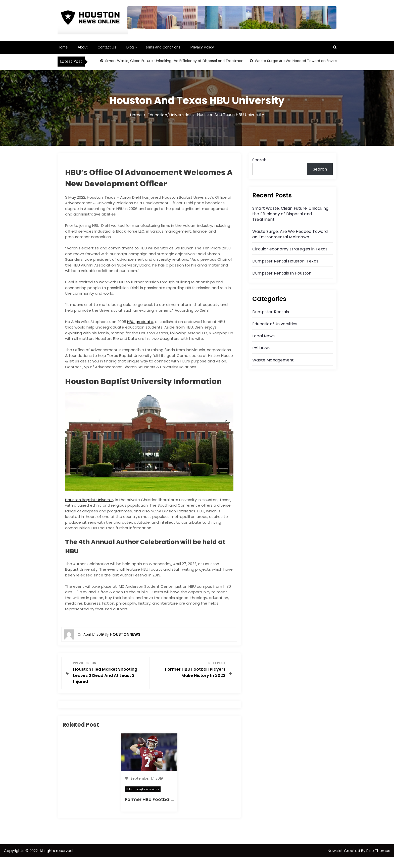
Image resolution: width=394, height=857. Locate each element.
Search (259, 160)
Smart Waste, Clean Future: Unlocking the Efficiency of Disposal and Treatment (174, 60)
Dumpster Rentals (270, 312)
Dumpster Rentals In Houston (281, 273)
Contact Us (106, 47)
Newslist (336, 850)
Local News (263, 336)
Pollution (261, 348)
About (82, 47)
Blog (130, 47)
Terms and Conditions (162, 47)
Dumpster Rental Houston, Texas (285, 261)
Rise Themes (378, 850)
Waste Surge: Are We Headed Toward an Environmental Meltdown (312, 60)
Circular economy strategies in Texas (289, 249)
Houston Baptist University (89, 499)
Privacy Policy (202, 47)
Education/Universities (142, 789)
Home (63, 47)
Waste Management (273, 360)
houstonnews (125, 634)
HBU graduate (140, 321)
